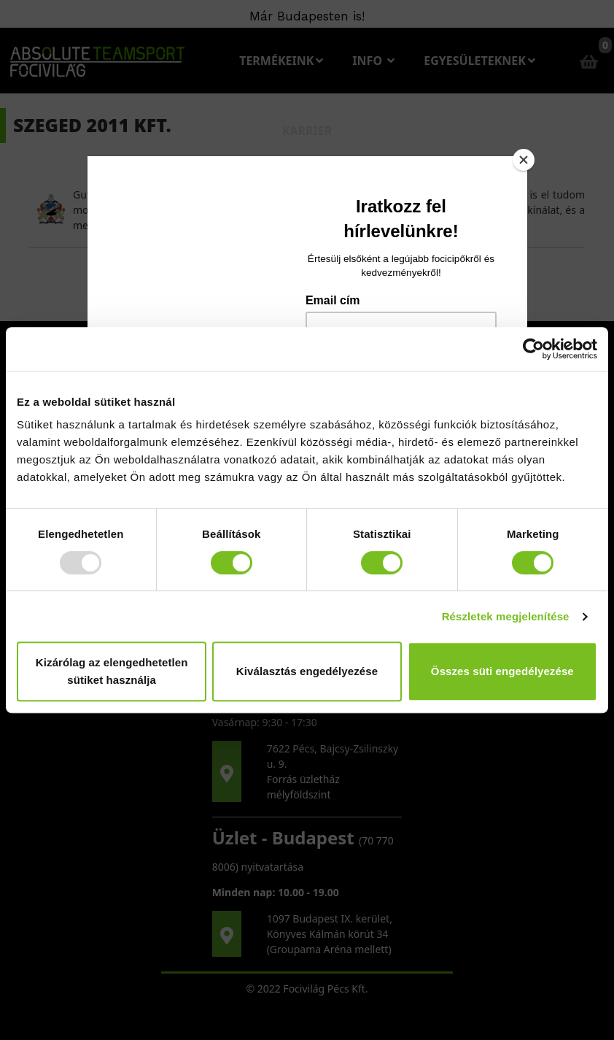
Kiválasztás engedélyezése (307, 671)
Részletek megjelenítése (506, 616)
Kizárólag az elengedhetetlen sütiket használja (112, 671)
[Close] (524, 160)
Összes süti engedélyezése (502, 671)
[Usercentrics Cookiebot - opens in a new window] (533, 349)
